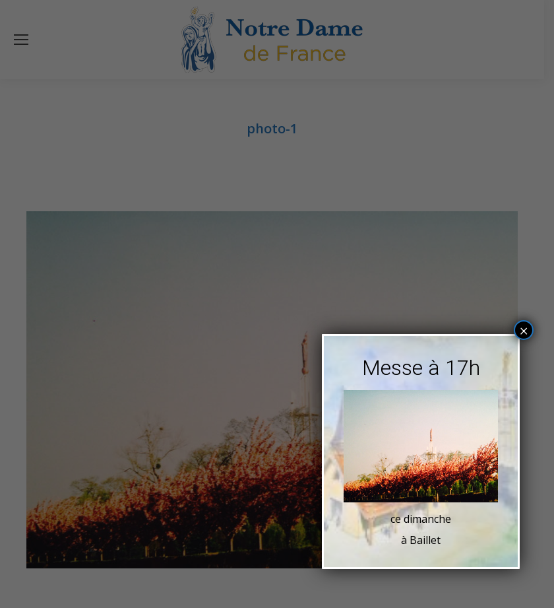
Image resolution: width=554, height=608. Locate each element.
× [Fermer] (524, 330)
